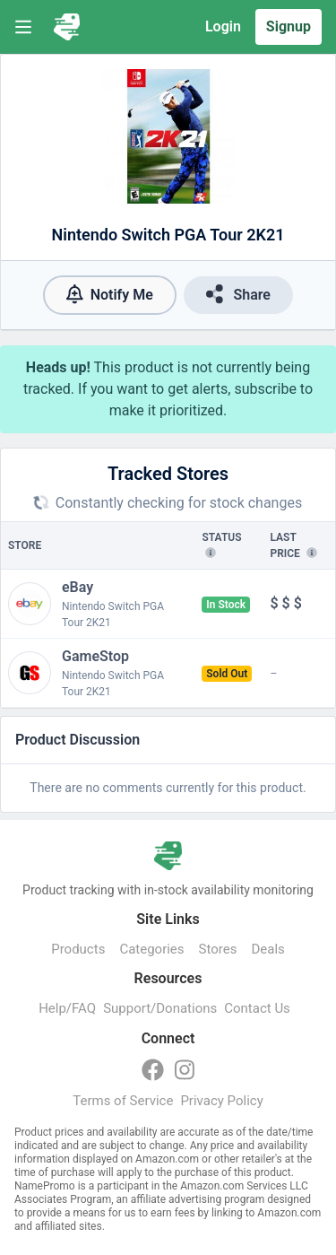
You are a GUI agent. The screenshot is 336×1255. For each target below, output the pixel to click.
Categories (151, 949)
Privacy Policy (221, 1101)
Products (78, 949)
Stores (218, 949)
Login (223, 26)
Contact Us (257, 1008)
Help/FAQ (67, 1008)
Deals (267, 949)
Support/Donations (160, 1008)
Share (238, 293)
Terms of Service (123, 1101)
